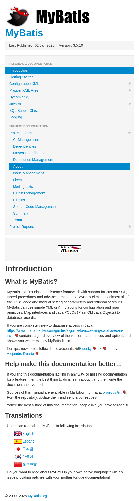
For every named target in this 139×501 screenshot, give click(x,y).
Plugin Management (29, 193)
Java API (70, 104)
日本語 (27, 449)
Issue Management (28, 173)
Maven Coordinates (28, 153)
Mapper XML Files (70, 90)
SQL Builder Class (24, 110)
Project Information (70, 133)
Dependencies (24, 146)
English (28, 433)
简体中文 (29, 464)
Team (17, 220)
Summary (21, 213)
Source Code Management (34, 207)
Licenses (20, 180)
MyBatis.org (37, 496)
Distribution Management (33, 160)
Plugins (19, 200)
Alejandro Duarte (20, 354)
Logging (15, 117)
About (18, 166)
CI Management (26, 140)
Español (29, 441)
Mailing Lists (23, 186)
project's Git (112, 392)
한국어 (27, 457)
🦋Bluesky (83, 348)
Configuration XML (70, 84)
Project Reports (70, 227)
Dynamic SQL (20, 97)
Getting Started (21, 77)
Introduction (18, 70)
